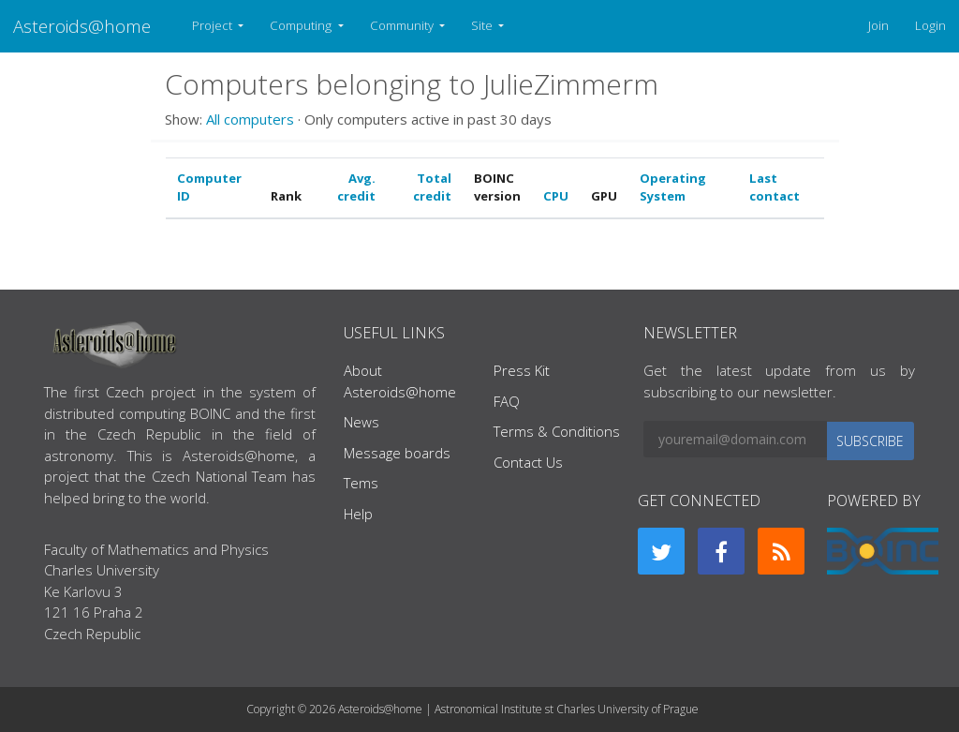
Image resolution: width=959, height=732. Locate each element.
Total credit (432, 187)
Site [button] (483, 25)
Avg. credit (356, 187)
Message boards (397, 452)
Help (358, 513)
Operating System (673, 187)
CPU (555, 195)
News (361, 421)
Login (930, 25)
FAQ (507, 401)
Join (878, 25)
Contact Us (528, 462)
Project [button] (213, 25)
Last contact (774, 187)
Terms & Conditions (557, 431)
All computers (250, 119)
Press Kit (522, 370)
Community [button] (403, 25)
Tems (361, 482)
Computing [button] (302, 25)
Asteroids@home (82, 25)
